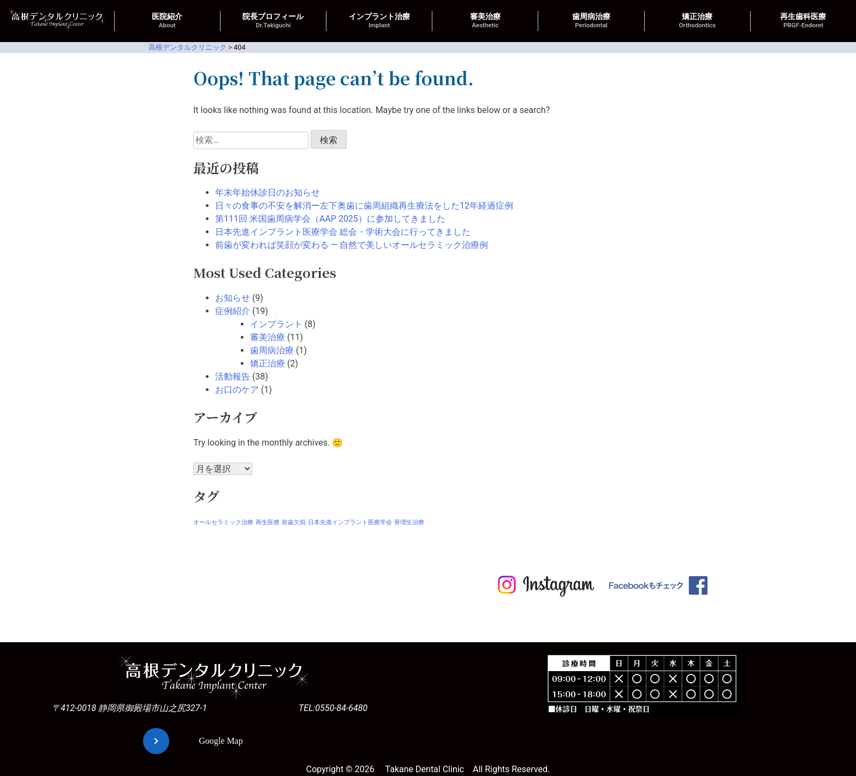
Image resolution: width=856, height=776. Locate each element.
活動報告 (232, 376)
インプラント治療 (379, 20)
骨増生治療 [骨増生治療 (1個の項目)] (409, 522)
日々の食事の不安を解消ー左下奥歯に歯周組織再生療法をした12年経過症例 (364, 205)
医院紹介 (167, 20)
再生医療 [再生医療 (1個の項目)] (267, 522)
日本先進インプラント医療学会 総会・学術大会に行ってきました (343, 232)
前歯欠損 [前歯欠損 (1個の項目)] (294, 522)
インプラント (276, 324)
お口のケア (237, 389)
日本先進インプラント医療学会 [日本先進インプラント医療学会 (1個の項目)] (350, 522)
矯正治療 (697, 20)
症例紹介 (232, 311)
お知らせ (232, 298)
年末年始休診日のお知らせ (267, 192)
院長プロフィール (273, 20)
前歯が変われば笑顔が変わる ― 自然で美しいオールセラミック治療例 (351, 245)
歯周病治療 (591, 20)
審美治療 (485, 20)
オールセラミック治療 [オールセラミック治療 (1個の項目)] (223, 522)
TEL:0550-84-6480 (333, 708)
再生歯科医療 (803, 20)
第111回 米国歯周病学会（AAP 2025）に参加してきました (330, 219)
